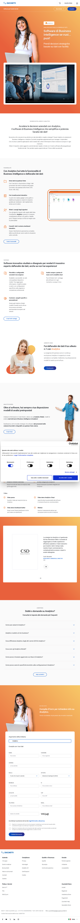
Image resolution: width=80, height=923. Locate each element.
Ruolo (10, 772)
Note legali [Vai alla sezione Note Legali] (25, 864)
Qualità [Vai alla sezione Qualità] (44, 861)
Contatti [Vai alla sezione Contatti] (4, 875)
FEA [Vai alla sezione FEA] (3, 891)
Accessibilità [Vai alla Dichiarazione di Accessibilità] (65, 868)
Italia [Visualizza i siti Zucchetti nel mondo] (72, 919)
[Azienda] (40, 766)
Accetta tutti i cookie (65, 477)
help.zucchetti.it (40, 674)
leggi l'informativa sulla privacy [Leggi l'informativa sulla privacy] (37, 821)
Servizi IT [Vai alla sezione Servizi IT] (4, 887)
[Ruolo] (24, 776)
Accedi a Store (68, 3)
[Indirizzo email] (56, 806)
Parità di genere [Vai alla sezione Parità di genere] (66, 861)
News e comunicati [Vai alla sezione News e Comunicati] (7, 871)
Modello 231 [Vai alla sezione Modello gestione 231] (25, 868)
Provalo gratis (50, 368)
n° (41, 782)
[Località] (24, 796)
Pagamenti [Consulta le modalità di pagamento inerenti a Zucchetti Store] (65, 898)
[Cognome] (56, 756)
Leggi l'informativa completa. (23, 455)
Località (11, 792)
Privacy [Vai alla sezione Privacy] (24, 861)
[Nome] (24, 756)
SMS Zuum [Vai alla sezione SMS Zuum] (5, 894)
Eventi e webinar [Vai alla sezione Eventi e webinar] (6, 864)
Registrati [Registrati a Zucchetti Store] (64, 891)
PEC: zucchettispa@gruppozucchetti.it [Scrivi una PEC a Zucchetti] (56, 911)
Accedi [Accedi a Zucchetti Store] (63, 887)
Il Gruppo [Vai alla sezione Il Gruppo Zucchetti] (4, 861)
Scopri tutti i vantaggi (11, 318)
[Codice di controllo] (24, 814)
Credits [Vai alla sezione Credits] (24, 875)
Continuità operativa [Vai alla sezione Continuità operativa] (47, 868)
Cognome (43, 752)
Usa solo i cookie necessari (39, 477)
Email (42, 802)
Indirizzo (11, 782)
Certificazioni (25, 871)
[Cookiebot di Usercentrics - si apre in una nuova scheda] (70, 444)
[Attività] (56, 776)
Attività (43, 772)
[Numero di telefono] (24, 806)
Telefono (11, 802)
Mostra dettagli (69, 472)
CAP (42, 792)
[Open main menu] (77, 3)
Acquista (72, 9)
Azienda (11, 762)
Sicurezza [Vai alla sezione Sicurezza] (44, 864)
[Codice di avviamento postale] (56, 796)
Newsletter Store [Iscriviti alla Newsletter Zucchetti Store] (66, 905)
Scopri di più (9, 431)
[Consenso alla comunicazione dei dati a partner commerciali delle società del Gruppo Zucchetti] (10, 829)
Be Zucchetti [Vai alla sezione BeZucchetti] (5, 868)
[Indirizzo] (24, 786)
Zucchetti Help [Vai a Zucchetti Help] (66, 901)
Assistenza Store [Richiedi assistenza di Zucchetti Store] (66, 894)
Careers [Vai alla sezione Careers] (4, 878)
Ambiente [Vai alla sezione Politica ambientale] (64, 864)
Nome (10, 752)
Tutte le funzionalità (11, 241)
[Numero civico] (56, 786)
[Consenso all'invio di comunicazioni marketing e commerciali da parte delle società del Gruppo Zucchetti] (10, 825)
